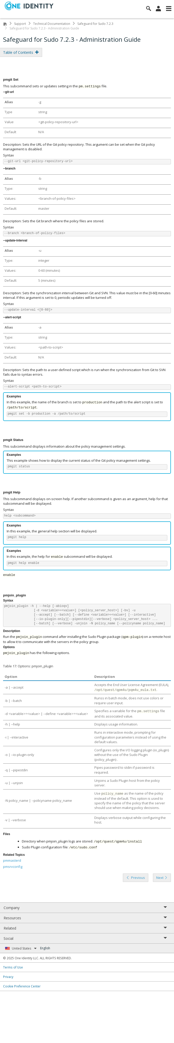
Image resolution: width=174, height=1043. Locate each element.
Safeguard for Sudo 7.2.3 (95, 24)
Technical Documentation (51, 24)
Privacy (8, 977)
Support (20, 24)
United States (24, 948)
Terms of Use (13, 967)
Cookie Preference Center (22, 986)
